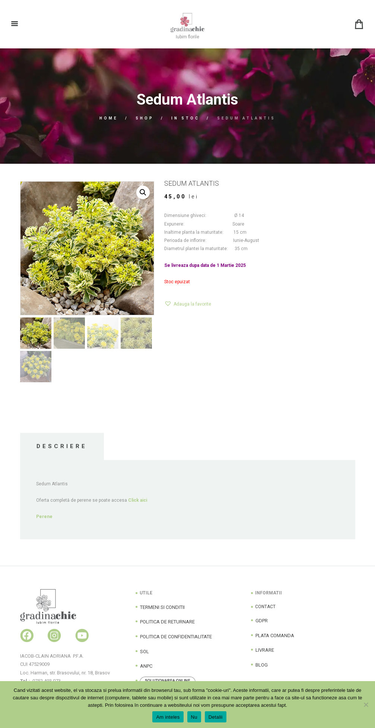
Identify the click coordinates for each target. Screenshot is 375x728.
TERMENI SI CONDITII (162, 607)
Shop (145, 118)
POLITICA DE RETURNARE (167, 622)
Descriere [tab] (61, 446)
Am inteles (167, 717)
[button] (143, 192)
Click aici (137, 500)
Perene (44, 516)
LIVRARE (264, 650)
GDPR (261, 620)
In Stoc (185, 118)
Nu (194, 717)
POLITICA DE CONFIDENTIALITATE (176, 636)
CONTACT (265, 606)
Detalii (216, 717)
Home (108, 118)
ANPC (146, 666)
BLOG (261, 665)
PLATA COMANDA (274, 635)
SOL (144, 651)
